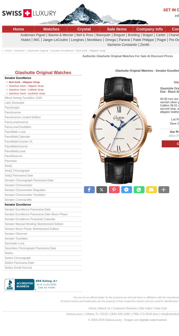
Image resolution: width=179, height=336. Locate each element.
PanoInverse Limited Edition (22, 117)
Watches (51, 29)
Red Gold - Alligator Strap (24, 82)
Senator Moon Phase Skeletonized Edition (32, 228)
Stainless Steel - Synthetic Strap (27, 93)
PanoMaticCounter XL (19, 141)
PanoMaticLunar (15, 151)
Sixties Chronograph (18, 257)
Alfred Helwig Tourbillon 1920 (23, 97)
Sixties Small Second (18, 267)
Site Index (145, 308)
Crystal (84, 29)
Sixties (9, 253)
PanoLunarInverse (16, 122)
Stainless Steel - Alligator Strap (26, 86)
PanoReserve (13, 156)
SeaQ (8, 165)
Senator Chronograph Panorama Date (29, 180)
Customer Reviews (125, 308)
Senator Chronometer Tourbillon (25, 194)
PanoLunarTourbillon (18, 127)
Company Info (149, 29)
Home (18, 29)
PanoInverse (13, 112)
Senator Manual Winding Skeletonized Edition (34, 224)
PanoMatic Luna (15, 131)
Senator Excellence (18, 77)
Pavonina (11, 160)
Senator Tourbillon (16, 238)
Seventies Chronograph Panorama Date (30, 248)
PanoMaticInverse (16, 146)
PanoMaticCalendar (17, 136)
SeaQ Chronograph (17, 170)
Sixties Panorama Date (19, 262)
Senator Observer (16, 233)
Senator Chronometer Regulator (25, 190)
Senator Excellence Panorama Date (27, 209)
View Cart (160, 308)
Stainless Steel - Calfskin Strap (26, 89)
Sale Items (117, 29)
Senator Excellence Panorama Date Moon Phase (36, 214)
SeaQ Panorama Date (19, 175)
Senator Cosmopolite (18, 199)
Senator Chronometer (18, 185)
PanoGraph (12, 107)
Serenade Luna (14, 243)
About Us (104, 308)
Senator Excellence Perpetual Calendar (30, 219)
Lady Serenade (14, 102)
